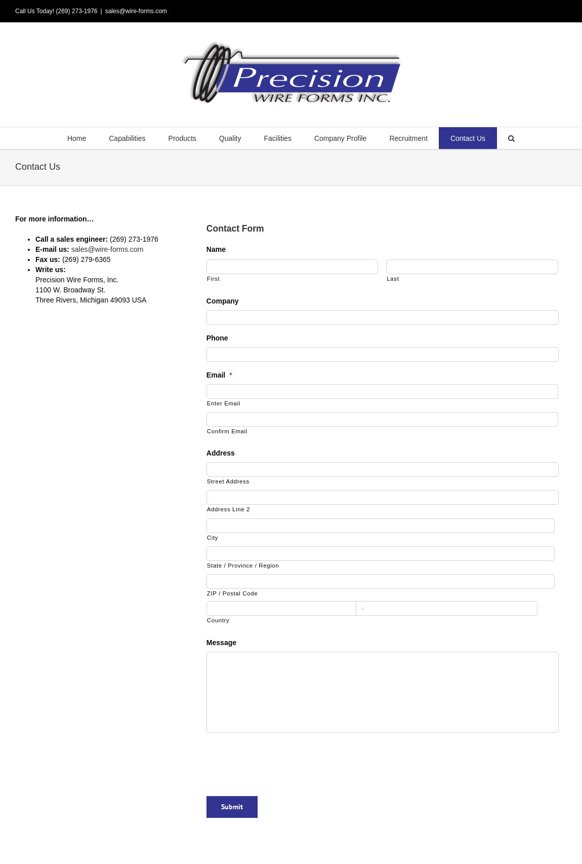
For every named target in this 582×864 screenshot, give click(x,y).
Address (220, 453)
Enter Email (223, 403)
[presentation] (283, 760)
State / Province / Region (243, 565)
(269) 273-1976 (76, 11)
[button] (511, 138)
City (212, 538)
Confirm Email (227, 431)
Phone (217, 338)
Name (216, 249)
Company (222, 301)
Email (219, 375)
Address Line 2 (228, 509)
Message (221, 642)
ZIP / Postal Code (232, 593)
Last (393, 279)
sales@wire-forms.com (136, 11)
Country (218, 620)
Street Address (228, 481)
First (213, 279)
